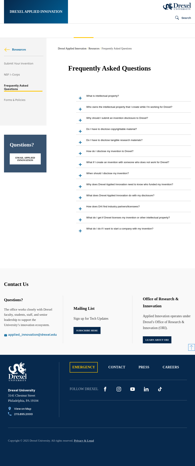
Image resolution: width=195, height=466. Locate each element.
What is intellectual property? (97, 97)
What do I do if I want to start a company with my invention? (114, 230)
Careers (171, 367)
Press (144, 367)
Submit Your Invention (18, 63)
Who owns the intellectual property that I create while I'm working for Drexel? (124, 108)
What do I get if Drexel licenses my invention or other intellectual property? (123, 219)
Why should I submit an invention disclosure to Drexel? (112, 119)
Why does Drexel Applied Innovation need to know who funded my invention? (124, 186)
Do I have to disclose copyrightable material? (106, 130)
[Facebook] (105, 389)
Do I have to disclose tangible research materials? (109, 142)
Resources (15, 49)
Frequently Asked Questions (16, 87)
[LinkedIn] (146, 389)
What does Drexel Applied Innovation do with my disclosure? (115, 197)
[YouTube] (132, 389)
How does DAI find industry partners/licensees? (108, 208)
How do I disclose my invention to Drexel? (104, 153)
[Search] (181, 18)
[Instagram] (119, 389)
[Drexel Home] (177, 6)
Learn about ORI (157, 339)
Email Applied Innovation (25, 159)
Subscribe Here (87, 330)
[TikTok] (160, 389)
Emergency (83, 367)
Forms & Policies (14, 100)
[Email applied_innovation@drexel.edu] (28, 335)
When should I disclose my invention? (102, 175)
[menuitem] (19, 31)
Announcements (129, 31)
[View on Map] (20, 409)
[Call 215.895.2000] (20, 414)
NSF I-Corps (12, 74)
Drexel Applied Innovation (36, 12)
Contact (116, 367)
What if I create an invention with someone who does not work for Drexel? (122, 164)
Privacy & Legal (84, 440)
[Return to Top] (191, 347)
